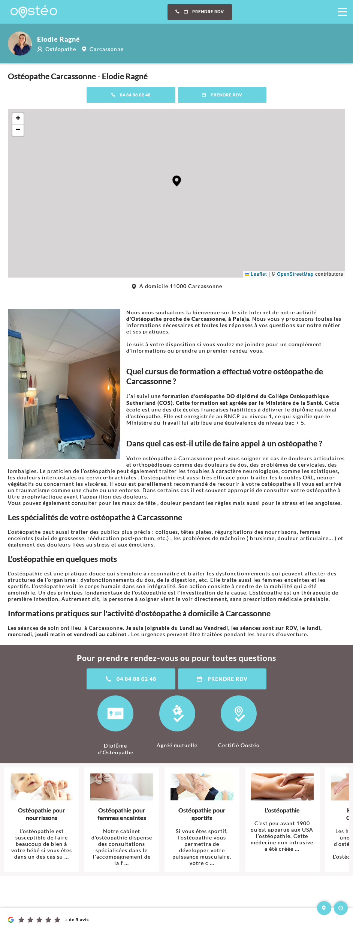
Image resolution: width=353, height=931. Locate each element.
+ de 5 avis (77, 919)
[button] (176, 181)
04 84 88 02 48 (131, 95)
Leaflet (256, 274)
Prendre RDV (199, 11)
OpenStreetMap (295, 274)
